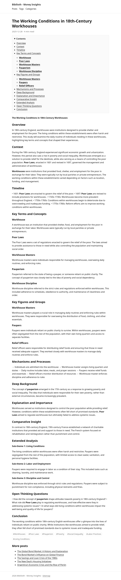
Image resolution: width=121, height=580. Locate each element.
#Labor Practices (93, 534)
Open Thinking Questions (29, 106)
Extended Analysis (26, 102)
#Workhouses (19, 534)
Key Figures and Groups (28, 74)
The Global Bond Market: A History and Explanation (42, 551)
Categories (31, 8)
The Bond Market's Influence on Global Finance (40, 554)
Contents (21, 38)
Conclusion (22, 109)
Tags (21, 8)
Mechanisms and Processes (30, 89)
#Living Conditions (21, 539)
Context (20, 46)
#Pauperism (47, 534)
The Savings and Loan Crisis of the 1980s (37, 558)
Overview (21, 43)
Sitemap (46, 575)
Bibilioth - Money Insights (26, 4)
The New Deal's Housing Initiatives (34, 561)
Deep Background (25, 92)
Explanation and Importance (31, 95)
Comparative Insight (27, 99)
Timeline (21, 49)
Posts (14, 8)
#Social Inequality (75, 534)
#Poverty (60, 534)
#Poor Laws (34, 534)
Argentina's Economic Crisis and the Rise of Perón (41, 564)
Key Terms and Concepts (29, 53)
